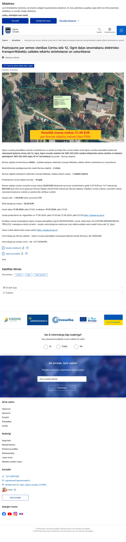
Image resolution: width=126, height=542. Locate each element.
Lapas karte (7, 457)
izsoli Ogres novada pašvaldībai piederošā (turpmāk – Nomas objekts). (62, 153)
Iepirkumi (6, 413)
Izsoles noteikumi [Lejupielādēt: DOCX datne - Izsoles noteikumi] (13, 248)
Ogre (28, 275)
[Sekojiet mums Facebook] (4, 514)
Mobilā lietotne (8, 444)
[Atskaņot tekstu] (12, 57)
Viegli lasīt (6, 440)
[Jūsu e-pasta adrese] (61, 379)
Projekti (5, 417)
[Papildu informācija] (27, 248)
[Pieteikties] (62, 388)
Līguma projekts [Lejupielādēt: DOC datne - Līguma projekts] (13, 253)
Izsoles (18, 275)
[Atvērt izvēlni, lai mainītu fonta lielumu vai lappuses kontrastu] (109, 31)
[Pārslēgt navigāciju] (121, 30)
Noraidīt (15, 20)
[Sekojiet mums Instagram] (15, 514)
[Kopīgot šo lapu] (63, 292)
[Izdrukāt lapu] (63, 287)
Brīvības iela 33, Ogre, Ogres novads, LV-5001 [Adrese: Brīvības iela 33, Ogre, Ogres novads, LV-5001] (25, 484)
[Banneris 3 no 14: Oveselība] (63, 319)
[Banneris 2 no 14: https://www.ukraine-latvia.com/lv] (37, 319)
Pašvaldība (6, 421)
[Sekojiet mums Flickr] (21, 513)
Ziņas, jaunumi (40, 275)
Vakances (6, 409)
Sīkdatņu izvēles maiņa (12, 461)
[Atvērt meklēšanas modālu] (99, 31)
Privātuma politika (10, 449)
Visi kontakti (15, 497)
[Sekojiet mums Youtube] (10, 513)
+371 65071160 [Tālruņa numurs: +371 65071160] (12, 476)
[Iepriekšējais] (6, 320)
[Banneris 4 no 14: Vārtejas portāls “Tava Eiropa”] (88, 319)
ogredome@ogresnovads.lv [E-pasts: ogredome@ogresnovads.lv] (17, 480)
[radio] (47, 346)
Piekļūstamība (8, 453)
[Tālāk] (119, 320)
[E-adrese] (7, 490)
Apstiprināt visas (43, 20)
